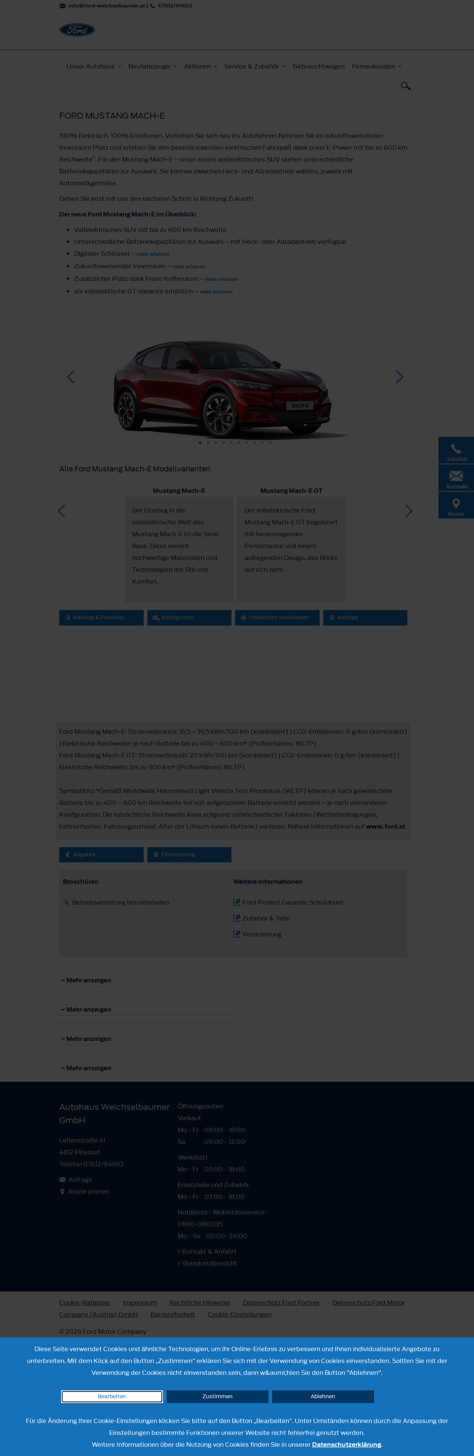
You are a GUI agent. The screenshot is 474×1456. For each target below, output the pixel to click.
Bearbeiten (112, 1396)
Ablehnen (323, 1396)
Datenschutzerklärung (346, 1444)
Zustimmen (218, 1396)
